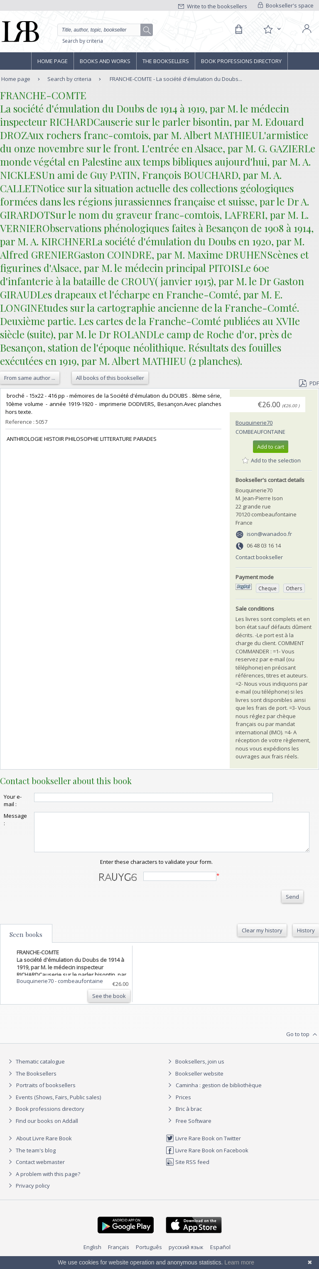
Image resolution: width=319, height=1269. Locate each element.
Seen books (26, 942)
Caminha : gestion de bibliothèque (219, 1092)
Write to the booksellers (212, 6)
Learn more (239, 1262)
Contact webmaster (35, 1169)
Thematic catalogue (35, 1069)
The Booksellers (165, 61)
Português (149, 1254)
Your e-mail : (13, 800)
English (92, 1254)
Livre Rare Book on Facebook (207, 1158)
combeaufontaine (260, 431)
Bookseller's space (286, 5)
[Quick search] (105, 30)
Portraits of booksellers (46, 1092)
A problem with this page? (43, 1181)
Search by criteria (82, 40)
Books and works (105, 61)
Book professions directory (241, 61)
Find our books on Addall (42, 1128)
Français (118, 1254)
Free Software (193, 1128)
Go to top (302, 1042)
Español (220, 1254)
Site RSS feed (187, 1169)
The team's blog (31, 1158)
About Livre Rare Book (44, 1145)
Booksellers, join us (195, 1069)
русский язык (186, 1254)
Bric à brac (189, 1116)
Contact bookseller (259, 557)
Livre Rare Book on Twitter (203, 1146)
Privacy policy (28, 1193)
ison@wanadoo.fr (269, 534)
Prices (183, 1104)
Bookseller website (194, 1081)
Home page (52, 61)
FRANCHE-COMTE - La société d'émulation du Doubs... (176, 79)
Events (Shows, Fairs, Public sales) (53, 1104)
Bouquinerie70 (254, 422)
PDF (309, 383)
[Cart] (238, 29)
